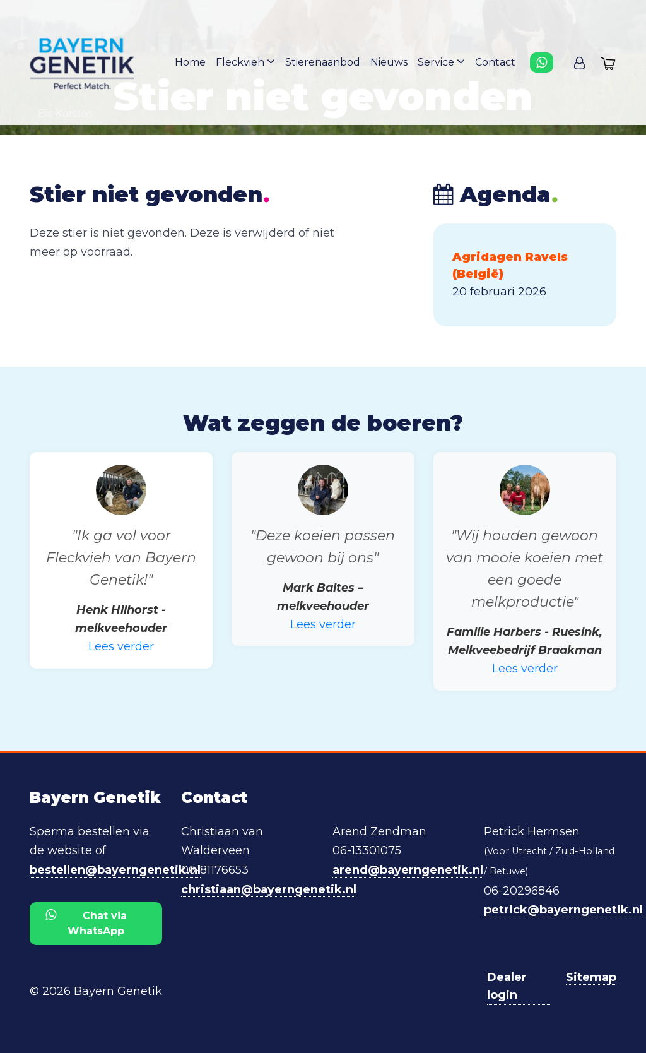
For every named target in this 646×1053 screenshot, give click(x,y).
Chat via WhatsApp (86, 922)
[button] (579, 62)
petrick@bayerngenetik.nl (563, 910)
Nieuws (389, 62)
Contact (495, 62)
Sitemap (591, 977)
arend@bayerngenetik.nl (407, 870)
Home (190, 62)
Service (441, 61)
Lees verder (121, 646)
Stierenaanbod (322, 62)
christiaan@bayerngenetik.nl (268, 889)
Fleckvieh (245, 61)
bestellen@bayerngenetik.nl (115, 870)
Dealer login (507, 986)
